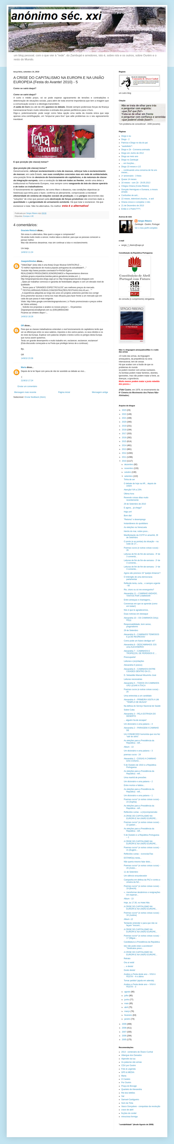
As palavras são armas (131, 1062)
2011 (124, 457)
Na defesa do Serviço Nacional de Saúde (142, 706)
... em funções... (128, 163)
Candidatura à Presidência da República (142, 942)
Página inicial (64, 392)
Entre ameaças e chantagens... (138, 600)
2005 (124, 1039)
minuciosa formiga (129, 1116)
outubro (128, 472)
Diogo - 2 (125, 139)
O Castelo (125, 1079)
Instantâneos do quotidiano (136, 523)
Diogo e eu (126, 136)
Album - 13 (129, 747)
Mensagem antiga (100, 392)
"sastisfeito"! (126, 146)
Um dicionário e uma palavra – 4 (138, 724)
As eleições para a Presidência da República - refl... (139, 741)
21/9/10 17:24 (27, 380)
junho (127, 999)
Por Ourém (126, 1082)
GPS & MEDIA (127, 1072)
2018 (124, 430)
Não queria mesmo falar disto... (138, 862)
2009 (124, 1024)
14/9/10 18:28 (27, 316)
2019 (124, 426)
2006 (124, 1036)
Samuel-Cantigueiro (130, 1099)
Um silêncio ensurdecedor (135, 876)
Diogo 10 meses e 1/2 (131, 166)
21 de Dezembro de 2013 (132, 205)
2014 (124, 445)
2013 (124, 449)
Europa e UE (28, 216)
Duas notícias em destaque (136, 614)
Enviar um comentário (27, 386)
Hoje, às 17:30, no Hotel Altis (137, 902)
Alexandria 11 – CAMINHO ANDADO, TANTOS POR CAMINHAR (140, 594)
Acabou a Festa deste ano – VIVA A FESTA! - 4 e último (139, 975)
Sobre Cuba (129, 710)
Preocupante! (130, 657)
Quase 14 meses (129, 179)
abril (126, 1007)
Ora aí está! (129, 962)
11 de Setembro (131, 872)
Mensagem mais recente (25, 392)
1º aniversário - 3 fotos (131, 176)
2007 (124, 1032)
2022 (124, 414)
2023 (124, 410)
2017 (124, 433)
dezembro (129, 464)
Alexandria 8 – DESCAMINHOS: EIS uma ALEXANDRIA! (140, 645)
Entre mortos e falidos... (134, 785)
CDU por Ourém (128, 1065)
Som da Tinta (127, 1103)
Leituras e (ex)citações (134, 661)
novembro (129, 468)
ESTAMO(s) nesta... (133, 858)
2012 (124, 453)
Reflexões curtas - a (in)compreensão (140, 812)
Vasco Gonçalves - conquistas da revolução (140, 1106)
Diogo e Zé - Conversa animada (135, 149)
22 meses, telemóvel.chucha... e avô (137, 199)
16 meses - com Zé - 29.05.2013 (135, 183)
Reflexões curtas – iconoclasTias (138, 854)
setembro (128, 476)
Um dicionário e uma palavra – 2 (138, 781)
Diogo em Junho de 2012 (132, 153)
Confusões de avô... (130, 195)
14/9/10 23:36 (27, 358)
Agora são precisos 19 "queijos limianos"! (142, 573)
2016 (124, 437)
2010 (124, 461)
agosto (127, 992)
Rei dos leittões (128, 1093)
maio (126, 1003)
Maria (23, 367)
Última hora (129, 494)
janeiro (127, 1019)
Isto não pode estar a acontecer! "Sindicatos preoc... (138, 947)
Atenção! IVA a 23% (133, 490)
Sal (122, 1096)
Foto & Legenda (128, 1069)
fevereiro (128, 1015)
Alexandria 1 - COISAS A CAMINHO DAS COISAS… (140, 759)
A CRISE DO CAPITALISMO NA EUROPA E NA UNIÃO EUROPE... (140, 817)
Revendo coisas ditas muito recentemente (136, 498)
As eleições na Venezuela (135, 527)
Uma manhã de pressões (135, 777)
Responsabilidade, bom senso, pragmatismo (137, 625)
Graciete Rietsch (29, 230)
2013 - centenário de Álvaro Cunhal (137, 1052)
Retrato (127, 958)
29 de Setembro (131, 630)
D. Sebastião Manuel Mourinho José (140, 675)
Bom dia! (128, 515)
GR (22, 325)
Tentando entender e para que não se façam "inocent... (140, 924)
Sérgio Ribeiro (145, 221)
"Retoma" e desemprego (135, 519)
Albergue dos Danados (131, 1055)
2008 (124, 1028)
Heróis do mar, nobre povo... (136, 531)
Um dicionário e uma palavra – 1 (138, 795)
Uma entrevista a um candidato (138, 696)
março (127, 1011)
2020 (124, 422)
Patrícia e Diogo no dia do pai (134, 143)
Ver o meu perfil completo (146, 228)
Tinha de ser (129, 479)
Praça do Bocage (129, 1086)
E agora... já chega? (133, 508)
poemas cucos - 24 (132, 754)
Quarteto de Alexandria (131, 1089)
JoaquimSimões (28, 261)
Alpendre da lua (128, 1059)
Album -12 (128, 919)
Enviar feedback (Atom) (35, 397)
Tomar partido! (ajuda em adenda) (139, 980)
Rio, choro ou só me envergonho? (139, 589)
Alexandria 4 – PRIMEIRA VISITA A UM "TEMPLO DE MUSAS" (141, 700)
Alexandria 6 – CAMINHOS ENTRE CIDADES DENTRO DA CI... (139, 670)
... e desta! (128, 966)
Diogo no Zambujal (129, 160)
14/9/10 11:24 (27, 252)
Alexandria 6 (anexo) (133, 665)
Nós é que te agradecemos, (136, 610)
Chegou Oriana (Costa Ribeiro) (135, 186)
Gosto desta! (129, 970)
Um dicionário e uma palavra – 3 (138, 751)
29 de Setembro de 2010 (135, 504)
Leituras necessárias (133, 679)
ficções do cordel (128, 1113)
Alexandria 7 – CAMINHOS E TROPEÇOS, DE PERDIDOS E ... (140, 652)
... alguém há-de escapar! (135, 720)
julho (126, 995)
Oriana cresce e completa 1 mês (135, 202)
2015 (124, 441)
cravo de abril (127, 1110)
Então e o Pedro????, (131, 209)
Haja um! (128, 512)
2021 (124, 418)
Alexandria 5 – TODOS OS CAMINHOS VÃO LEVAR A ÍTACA (141, 684)
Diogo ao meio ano (129, 156)
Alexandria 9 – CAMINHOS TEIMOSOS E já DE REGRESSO (141, 635)
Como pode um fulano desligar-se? (139, 641)
